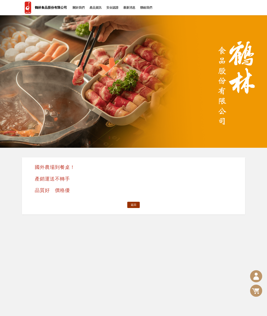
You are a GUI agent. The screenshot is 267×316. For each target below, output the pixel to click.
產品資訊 (95, 7)
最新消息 (129, 7)
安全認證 (112, 7)
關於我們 (79, 7)
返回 (133, 204)
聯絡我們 (146, 7)
